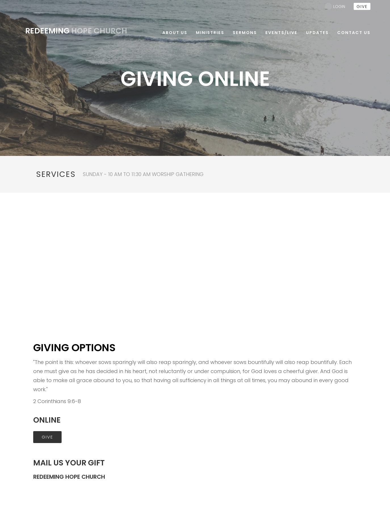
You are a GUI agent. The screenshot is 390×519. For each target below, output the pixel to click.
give (362, 6)
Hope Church (76, 30)
